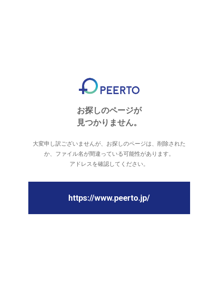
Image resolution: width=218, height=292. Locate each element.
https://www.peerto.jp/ (109, 198)
